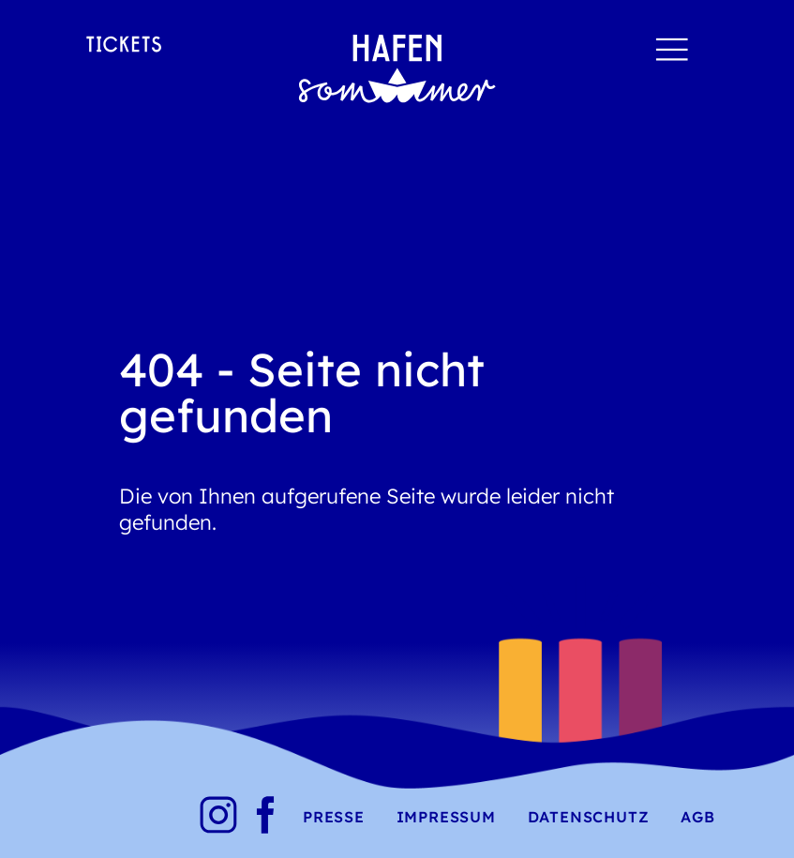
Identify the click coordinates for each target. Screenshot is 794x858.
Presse (334, 816)
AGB (697, 816)
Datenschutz (589, 816)
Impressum (446, 816)
